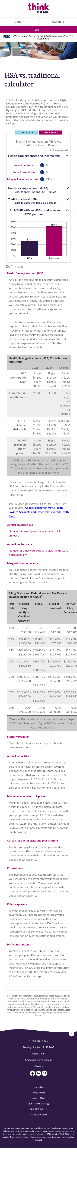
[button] (38, 156)
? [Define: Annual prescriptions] (42, 172)
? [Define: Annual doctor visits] (42, 165)
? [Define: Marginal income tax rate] (42, 179)
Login (38, 29)
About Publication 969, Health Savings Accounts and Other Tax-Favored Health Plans (39, 512)
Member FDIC (38, 1098)
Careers (38, 1066)
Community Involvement (38, 1059)
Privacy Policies (38, 1093)
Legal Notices (38, 1087)
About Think (38, 1053)
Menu (19, 22)
